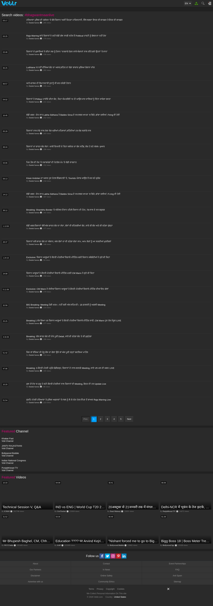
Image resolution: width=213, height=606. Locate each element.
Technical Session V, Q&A (22, 507)
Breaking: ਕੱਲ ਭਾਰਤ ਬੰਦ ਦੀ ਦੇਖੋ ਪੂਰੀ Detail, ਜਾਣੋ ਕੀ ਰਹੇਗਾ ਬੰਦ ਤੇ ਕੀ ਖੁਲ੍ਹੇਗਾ (59, 336)
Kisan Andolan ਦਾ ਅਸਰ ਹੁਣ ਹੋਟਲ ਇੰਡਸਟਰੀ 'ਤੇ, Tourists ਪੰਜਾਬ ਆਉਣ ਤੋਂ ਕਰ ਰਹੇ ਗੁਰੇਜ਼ (63, 178)
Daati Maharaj (115, 511)
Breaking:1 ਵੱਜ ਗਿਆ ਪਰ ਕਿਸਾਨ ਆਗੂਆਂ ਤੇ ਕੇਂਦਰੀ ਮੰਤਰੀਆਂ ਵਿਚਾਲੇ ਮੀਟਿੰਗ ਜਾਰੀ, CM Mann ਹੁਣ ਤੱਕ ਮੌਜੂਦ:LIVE (73, 320)
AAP (59, 545)
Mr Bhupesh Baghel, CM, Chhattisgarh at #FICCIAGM (27, 541)
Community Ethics (106, 582)
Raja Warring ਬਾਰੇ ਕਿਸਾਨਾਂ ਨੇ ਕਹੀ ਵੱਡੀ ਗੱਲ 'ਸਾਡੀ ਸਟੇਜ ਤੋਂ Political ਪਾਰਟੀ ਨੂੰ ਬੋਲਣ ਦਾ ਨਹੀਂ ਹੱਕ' (66, 35)
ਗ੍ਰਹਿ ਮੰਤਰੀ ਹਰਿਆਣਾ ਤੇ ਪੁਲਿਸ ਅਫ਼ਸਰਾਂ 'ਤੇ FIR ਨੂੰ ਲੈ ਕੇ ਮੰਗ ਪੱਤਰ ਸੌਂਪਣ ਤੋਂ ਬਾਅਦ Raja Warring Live (68, 399)
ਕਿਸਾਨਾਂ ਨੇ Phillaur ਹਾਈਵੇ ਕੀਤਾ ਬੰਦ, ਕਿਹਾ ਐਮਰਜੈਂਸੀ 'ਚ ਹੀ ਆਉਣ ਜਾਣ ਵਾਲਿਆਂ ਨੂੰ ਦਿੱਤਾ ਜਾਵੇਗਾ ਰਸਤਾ (68, 99)
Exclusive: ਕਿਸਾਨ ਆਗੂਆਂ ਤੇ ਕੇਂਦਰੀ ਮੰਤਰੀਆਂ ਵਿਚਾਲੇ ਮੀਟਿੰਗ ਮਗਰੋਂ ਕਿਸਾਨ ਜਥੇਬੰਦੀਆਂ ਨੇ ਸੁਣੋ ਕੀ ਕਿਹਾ (68, 257)
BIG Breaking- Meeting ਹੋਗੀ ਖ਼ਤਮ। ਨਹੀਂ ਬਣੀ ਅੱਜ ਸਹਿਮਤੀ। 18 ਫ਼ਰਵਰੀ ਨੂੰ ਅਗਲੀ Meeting (65, 304)
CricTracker (61, 511)
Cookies (120, 589)
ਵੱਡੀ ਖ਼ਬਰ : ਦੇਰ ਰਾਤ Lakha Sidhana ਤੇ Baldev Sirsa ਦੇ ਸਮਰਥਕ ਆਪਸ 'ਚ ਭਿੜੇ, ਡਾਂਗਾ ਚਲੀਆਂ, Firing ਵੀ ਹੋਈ (73, 115)
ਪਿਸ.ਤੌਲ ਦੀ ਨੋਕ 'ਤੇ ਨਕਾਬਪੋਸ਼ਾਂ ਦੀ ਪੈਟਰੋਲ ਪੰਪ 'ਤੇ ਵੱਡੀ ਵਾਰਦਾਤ (51, 162)
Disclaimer (35, 576)
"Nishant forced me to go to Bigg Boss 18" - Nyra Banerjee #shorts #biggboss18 (133, 541)
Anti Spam (177, 576)
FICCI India (8, 545)
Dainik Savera (34, 23)
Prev (86, 419)
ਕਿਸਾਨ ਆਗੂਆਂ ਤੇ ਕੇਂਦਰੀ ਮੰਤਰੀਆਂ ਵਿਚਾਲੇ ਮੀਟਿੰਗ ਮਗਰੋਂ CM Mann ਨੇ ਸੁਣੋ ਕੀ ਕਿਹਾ (60, 273)
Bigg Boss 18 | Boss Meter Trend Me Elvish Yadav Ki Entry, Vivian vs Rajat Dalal (186, 541)
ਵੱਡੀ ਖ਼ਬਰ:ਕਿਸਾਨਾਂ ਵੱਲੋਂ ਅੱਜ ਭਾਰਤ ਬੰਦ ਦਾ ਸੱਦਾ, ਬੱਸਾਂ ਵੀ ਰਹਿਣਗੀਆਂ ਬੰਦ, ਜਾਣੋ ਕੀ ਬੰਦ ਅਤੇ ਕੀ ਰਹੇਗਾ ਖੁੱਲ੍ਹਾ (69, 225)
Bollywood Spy (168, 545)
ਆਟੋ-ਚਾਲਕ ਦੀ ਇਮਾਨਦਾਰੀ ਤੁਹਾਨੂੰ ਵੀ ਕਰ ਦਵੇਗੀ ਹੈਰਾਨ (48, 83)
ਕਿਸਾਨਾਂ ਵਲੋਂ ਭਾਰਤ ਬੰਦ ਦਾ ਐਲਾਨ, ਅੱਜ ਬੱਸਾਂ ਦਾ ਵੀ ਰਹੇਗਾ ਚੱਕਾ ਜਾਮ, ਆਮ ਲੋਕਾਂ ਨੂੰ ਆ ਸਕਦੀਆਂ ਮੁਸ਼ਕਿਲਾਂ (68, 241)
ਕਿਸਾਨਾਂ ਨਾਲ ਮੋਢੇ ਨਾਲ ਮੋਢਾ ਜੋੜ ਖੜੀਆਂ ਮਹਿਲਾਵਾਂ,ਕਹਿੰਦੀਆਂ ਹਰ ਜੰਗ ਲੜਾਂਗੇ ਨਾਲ (58, 130)
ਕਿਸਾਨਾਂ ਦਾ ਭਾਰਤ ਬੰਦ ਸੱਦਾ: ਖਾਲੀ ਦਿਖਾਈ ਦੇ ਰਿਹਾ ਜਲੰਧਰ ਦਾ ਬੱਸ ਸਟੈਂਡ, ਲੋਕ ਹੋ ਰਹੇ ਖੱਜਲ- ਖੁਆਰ (65, 146)
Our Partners (35, 570)
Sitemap (177, 582)
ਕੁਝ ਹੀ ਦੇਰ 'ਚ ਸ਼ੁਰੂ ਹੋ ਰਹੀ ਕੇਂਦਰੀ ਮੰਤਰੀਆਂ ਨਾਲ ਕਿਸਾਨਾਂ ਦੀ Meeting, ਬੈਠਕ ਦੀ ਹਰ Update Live (66, 384)
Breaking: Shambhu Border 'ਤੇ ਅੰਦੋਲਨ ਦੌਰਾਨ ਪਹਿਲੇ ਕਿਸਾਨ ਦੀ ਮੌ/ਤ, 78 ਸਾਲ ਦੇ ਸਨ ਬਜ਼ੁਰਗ (65, 210)
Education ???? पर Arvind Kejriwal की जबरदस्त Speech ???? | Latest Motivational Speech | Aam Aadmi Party (80, 541)
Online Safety (106, 576)
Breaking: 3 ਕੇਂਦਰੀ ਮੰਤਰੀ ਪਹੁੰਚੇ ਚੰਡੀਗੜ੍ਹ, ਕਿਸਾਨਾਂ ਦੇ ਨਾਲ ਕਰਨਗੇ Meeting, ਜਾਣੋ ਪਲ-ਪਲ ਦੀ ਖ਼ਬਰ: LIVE (70, 368)
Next (129, 419)
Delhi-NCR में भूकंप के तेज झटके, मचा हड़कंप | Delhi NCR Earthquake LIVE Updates (186, 507)
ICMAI (7, 511)
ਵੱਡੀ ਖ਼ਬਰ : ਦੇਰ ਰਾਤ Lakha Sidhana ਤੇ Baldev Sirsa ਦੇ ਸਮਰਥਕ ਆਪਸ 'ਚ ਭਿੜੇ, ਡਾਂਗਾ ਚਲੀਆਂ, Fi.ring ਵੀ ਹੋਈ (73, 194)
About (35, 564)
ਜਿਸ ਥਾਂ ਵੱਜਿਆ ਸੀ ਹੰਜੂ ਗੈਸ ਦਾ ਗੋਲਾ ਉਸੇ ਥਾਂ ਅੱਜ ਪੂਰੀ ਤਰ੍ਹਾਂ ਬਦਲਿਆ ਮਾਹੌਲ (57, 352)
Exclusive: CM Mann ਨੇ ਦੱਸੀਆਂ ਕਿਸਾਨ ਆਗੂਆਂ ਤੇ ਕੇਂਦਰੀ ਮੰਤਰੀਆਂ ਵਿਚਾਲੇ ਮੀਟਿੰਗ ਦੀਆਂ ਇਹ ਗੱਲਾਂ (67, 289)
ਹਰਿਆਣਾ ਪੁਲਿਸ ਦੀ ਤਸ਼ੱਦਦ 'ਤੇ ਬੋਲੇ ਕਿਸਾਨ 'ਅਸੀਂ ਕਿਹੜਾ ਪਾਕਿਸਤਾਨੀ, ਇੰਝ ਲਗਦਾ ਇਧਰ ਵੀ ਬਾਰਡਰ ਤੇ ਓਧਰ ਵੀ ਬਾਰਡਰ (74, 20)
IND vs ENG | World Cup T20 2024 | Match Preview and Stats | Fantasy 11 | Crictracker (80, 507)
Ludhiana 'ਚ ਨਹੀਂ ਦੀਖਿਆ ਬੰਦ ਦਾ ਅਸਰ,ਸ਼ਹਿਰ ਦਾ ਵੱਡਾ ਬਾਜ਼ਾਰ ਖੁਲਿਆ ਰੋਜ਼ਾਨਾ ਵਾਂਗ (60, 67)
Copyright (110, 589)
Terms (91, 589)
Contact (106, 564)
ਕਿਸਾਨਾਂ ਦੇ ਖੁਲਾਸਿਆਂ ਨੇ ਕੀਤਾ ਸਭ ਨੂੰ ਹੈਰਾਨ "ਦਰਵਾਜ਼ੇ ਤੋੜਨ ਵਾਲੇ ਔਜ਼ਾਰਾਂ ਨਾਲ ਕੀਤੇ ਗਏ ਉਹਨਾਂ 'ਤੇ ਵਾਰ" (66, 51)
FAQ (177, 570)
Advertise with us (35, 582)
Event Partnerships (177, 564)
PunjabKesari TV (169, 511)
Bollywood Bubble (117, 545)
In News (106, 570)
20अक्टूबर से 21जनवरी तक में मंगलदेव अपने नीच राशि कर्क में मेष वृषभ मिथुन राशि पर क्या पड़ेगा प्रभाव (133, 507)
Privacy (100, 589)
